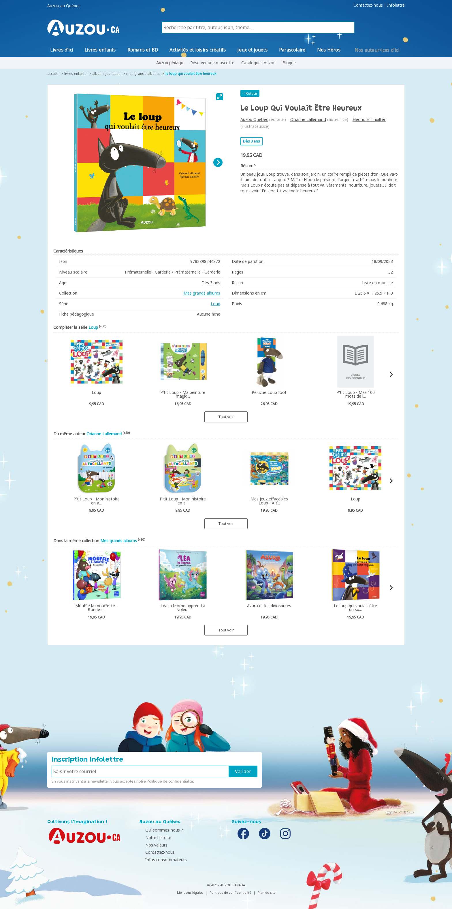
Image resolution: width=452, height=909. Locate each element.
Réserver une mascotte (212, 62)
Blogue (289, 62)
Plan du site (266, 892)
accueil (53, 73)
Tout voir (226, 416)
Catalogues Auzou (258, 62)
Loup (215, 303)
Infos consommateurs (161, 859)
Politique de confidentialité (170, 781)
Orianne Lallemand (308, 119)
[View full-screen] (219, 96)
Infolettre (396, 5)
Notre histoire (154, 837)
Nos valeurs (152, 845)
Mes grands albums (143, 73)
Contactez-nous (368, 5)
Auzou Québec (254, 119)
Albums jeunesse (106, 73)
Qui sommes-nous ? (160, 830)
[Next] (218, 162)
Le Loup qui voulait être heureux (190, 73)
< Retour (249, 93)
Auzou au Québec (63, 5)
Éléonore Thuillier (369, 119)
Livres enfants (75, 73)
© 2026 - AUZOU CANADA (226, 885)
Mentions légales (190, 892)
